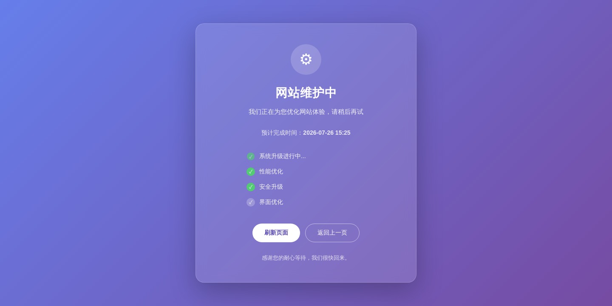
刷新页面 (276, 232)
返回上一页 (332, 232)
